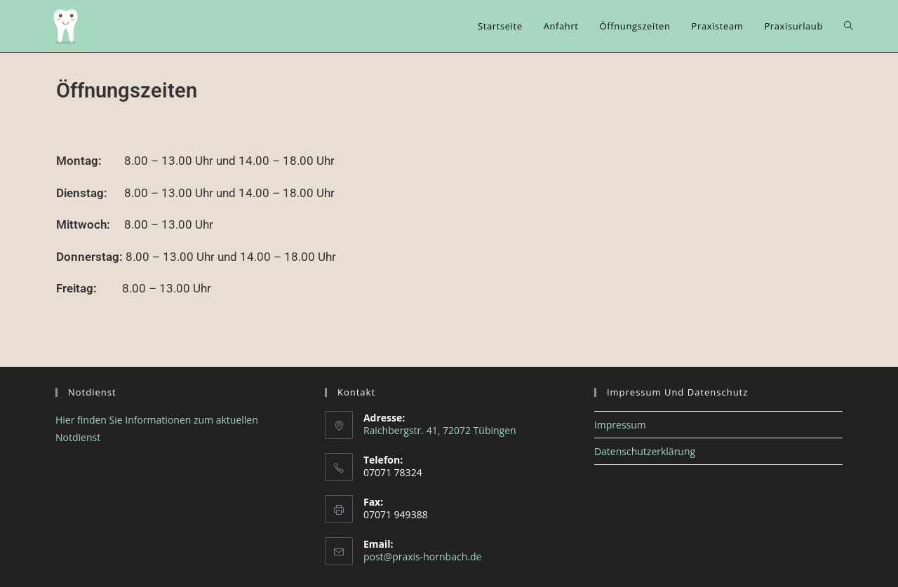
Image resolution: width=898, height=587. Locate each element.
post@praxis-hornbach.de (422, 556)
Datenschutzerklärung (644, 451)
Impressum (620, 424)
